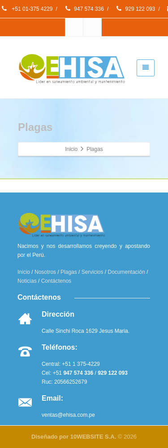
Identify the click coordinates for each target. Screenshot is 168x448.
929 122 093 (135, 9)
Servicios (92, 272)
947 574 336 (84, 9)
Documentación (126, 272)
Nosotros (45, 272)
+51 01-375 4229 (26, 9)
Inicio (23, 272)
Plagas (68, 272)
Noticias (27, 281)
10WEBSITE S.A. (93, 436)
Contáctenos (56, 281)
